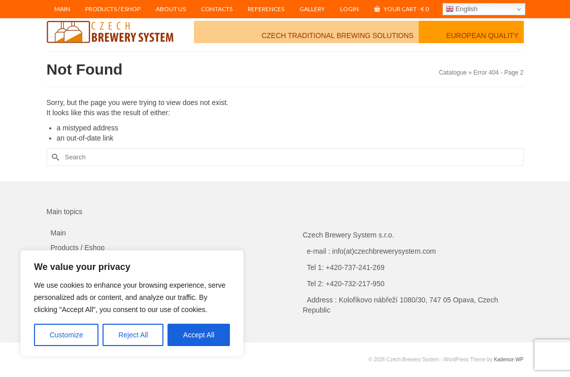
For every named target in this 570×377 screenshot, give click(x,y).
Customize (66, 335)
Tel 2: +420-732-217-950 (346, 284)
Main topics (65, 212)
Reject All (133, 335)
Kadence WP (508, 359)
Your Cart (401, 9)
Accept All (198, 335)
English (462, 9)
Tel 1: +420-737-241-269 (346, 267)
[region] (132, 303)
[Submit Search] (54, 157)
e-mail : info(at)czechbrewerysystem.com (371, 251)
